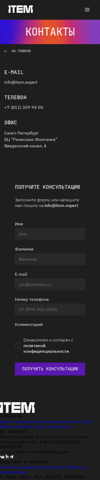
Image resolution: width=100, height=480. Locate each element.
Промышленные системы (67, 421)
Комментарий (29, 324)
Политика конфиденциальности (32, 467)
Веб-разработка (16, 426)
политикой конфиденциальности (46, 348)
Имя (19, 223)
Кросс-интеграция (52, 426)
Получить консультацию (50, 369)
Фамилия (24, 249)
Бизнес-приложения (20, 421)
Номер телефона (32, 299)
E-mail (21, 274)
